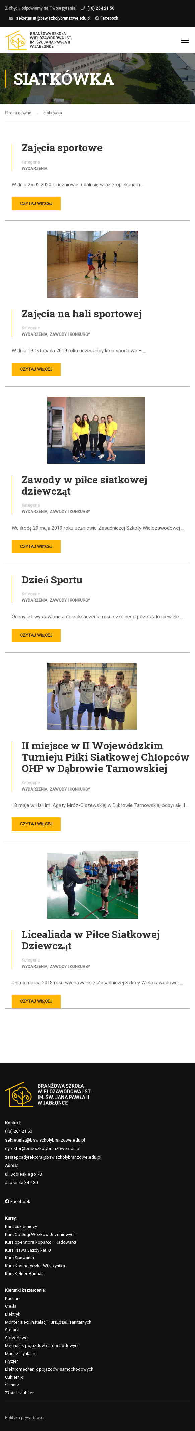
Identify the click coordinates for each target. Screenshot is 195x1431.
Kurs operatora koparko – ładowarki (40, 1242)
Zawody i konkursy (70, 335)
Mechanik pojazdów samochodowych (42, 1345)
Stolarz (12, 1330)
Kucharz (13, 1298)
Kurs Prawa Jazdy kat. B (28, 1250)
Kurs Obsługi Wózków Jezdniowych (40, 1234)
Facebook (108, 18)
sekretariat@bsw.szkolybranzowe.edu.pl (53, 18)
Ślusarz (12, 1384)
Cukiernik (14, 1377)
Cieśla (10, 1306)
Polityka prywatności (24, 1417)
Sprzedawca (17, 1337)
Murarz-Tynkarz (20, 1353)
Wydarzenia (34, 169)
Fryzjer (11, 1361)
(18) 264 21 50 (100, 8)
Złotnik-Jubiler (19, 1392)
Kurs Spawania (19, 1258)
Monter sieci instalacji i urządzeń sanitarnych (48, 1322)
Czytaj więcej (36, 204)
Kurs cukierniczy (21, 1226)
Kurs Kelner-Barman (24, 1273)
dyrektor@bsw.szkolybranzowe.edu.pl (42, 1148)
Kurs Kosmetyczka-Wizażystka (35, 1265)
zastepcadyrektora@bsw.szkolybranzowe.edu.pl (53, 1157)
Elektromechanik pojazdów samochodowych (49, 1369)
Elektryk (12, 1314)
